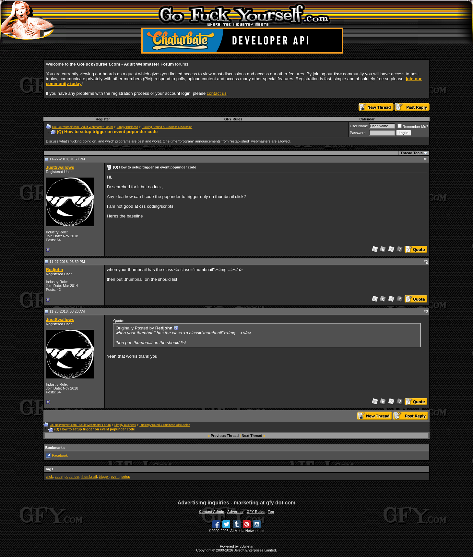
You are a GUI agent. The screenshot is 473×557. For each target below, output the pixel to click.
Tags (49, 469)
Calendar (366, 119)
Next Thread (252, 436)
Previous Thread (225, 436)
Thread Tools (411, 153)
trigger (104, 476)
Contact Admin (211, 512)
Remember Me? (412, 127)
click (49, 476)
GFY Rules (233, 119)
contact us (217, 93)
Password (357, 133)
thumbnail (89, 476)
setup (126, 476)
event (115, 476)
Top (271, 512)
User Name (359, 126)
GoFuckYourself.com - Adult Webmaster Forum (82, 127)
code (59, 476)
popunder (72, 476)
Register (103, 119)
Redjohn (54, 269)
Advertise (235, 512)
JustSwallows (60, 167)
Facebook (59, 455)
